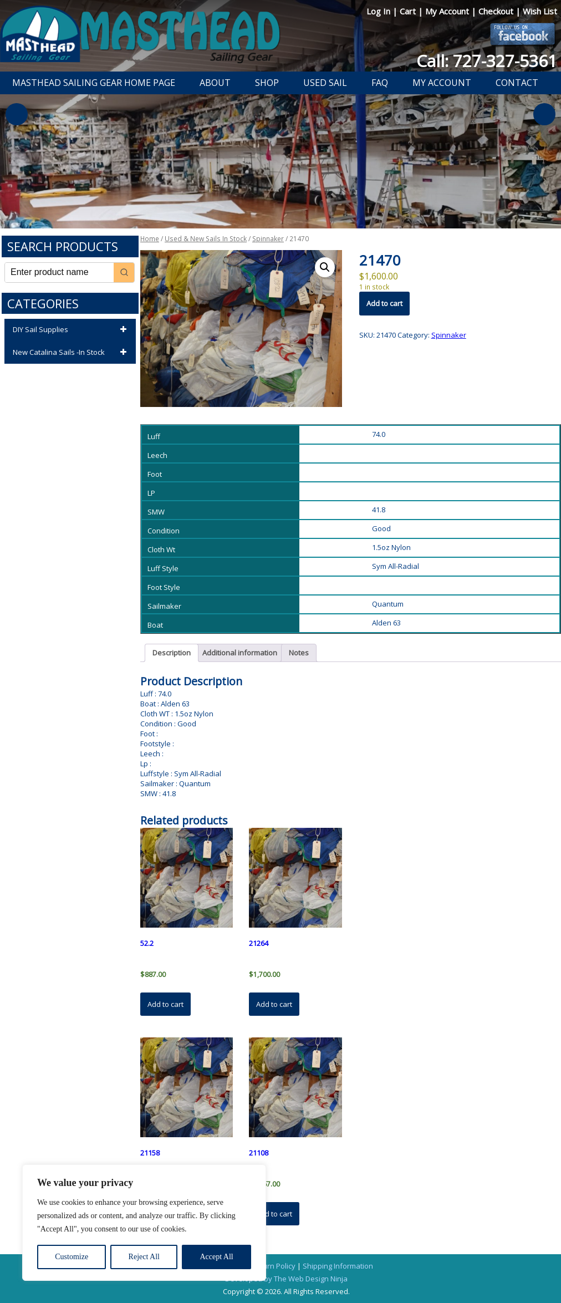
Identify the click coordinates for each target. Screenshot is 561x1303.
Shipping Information (338, 1266)
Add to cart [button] (165, 1004)
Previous (17, 114)
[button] (325, 267)
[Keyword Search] (59, 272)
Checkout (497, 11)
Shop (267, 83)
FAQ (379, 83)
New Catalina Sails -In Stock (71, 352)
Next (544, 114)
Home (149, 238)
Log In (379, 11)
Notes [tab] (299, 653)
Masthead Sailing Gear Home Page (93, 83)
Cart (409, 11)
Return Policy (273, 1266)
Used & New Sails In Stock (206, 238)
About (215, 83)
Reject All (144, 1257)
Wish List (540, 11)
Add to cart (384, 303)
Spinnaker (268, 238)
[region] (144, 1222)
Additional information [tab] (239, 653)
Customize (71, 1257)
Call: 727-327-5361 (486, 60)
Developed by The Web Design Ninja (286, 1279)
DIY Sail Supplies (71, 329)
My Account (448, 11)
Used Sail (325, 83)
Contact (517, 83)
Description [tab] (171, 653)
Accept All (216, 1257)
